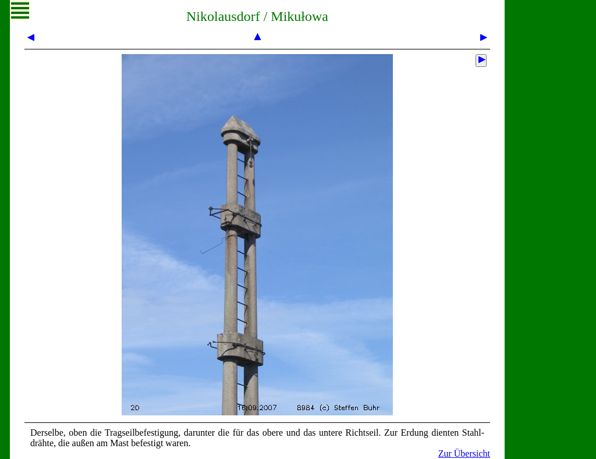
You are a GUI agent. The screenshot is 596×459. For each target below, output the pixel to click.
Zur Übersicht (464, 453)
